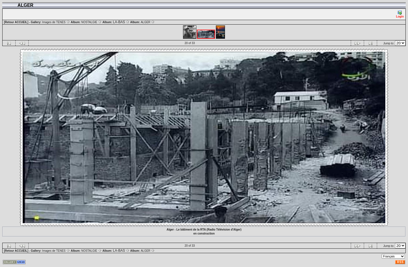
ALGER (148, 22)
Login (400, 14)
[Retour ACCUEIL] (16, 22)
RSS (400, 262)
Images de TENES (56, 22)
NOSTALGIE (91, 22)
